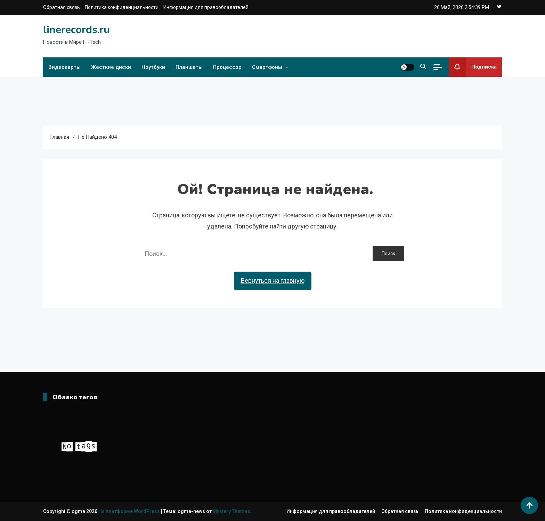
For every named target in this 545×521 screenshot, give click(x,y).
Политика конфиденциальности (121, 7)
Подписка (473, 67)
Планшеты (189, 67)
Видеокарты (64, 67)
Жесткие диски (111, 67)
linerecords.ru (76, 30)
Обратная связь (61, 7)
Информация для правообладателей (206, 7)
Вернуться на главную (272, 280)
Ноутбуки (153, 67)
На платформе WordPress (129, 511)
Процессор (227, 67)
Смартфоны (267, 67)
